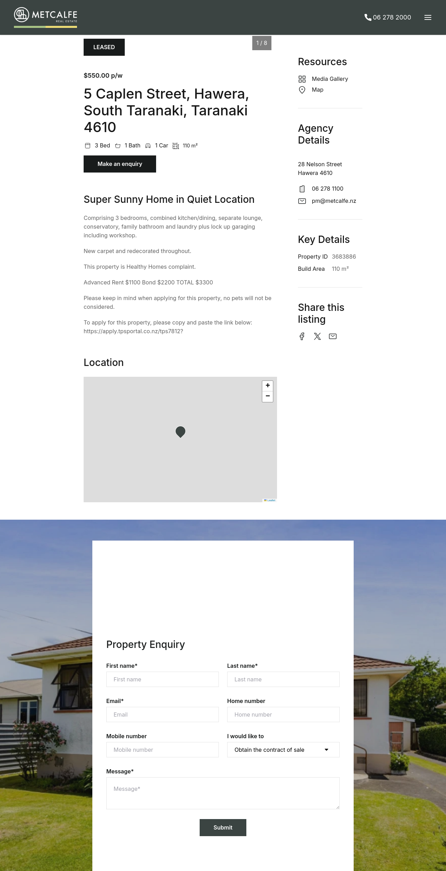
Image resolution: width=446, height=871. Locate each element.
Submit (223, 827)
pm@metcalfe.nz (334, 200)
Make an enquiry (120, 163)
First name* (122, 665)
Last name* (242, 665)
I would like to (245, 736)
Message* (120, 771)
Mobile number (126, 736)
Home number (246, 700)
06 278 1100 (328, 188)
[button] (182, 433)
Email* (115, 700)
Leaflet (269, 500)
